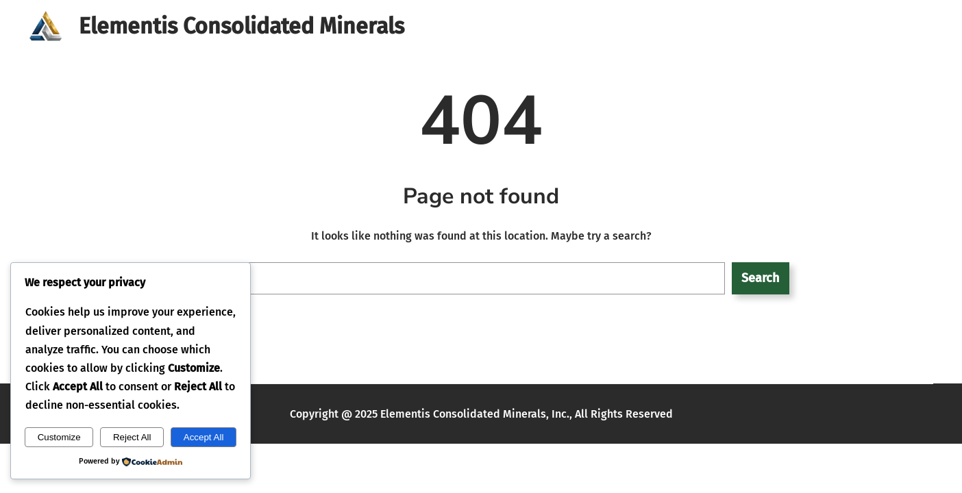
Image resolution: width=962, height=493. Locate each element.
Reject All (132, 437)
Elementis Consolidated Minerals (241, 26)
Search (760, 278)
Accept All (204, 437)
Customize (59, 437)
